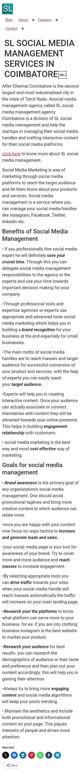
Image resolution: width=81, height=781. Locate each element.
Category (45, 20)
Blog (8, 20)
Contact (11, 28)
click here (11, 153)
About (23, 20)
